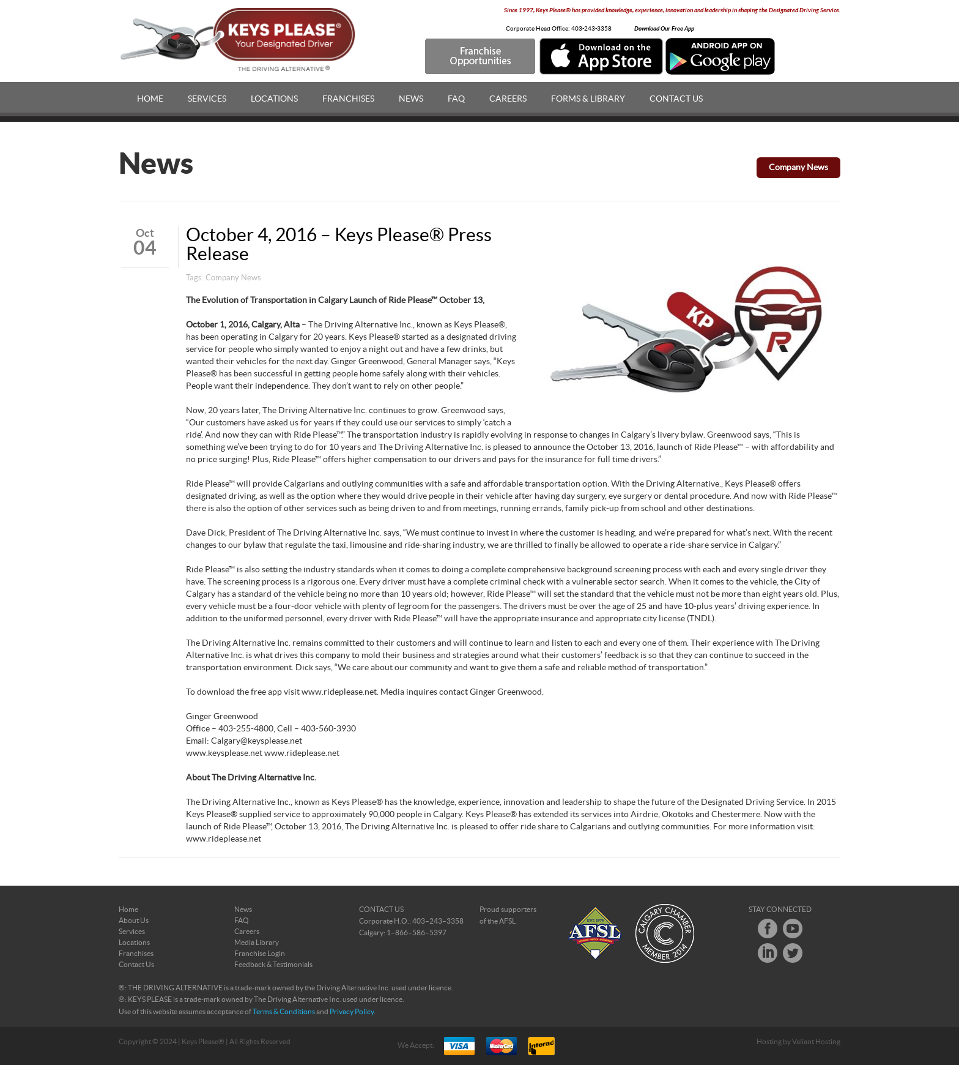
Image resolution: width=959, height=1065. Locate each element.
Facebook (767, 928)
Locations (274, 99)
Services (207, 99)
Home (150, 99)
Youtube (792, 928)
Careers (508, 99)
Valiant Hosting (816, 1041)
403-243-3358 (591, 29)
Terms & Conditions (284, 1011)
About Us (134, 920)
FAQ (456, 99)
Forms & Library (588, 99)
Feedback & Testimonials (273, 964)
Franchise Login (259, 953)
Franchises (348, 99)
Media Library (256, 942)
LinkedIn (767, 953)
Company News (798, 167)
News (411, 99)
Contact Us (676, 99)
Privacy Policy (352, 1011)
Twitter (792, 953)
